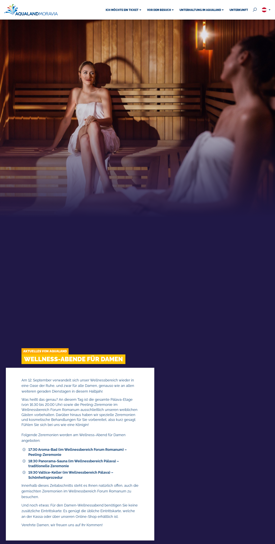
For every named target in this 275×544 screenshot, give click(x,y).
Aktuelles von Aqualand (45, 351)
